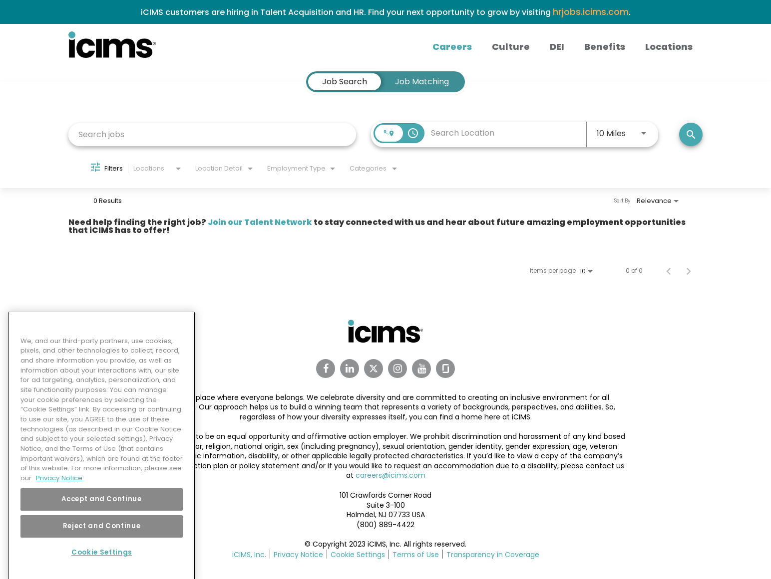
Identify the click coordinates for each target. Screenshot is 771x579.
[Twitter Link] (373, 368)
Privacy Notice (298, 555)
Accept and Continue (101, 513)
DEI (557, 46)
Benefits (604, 46)
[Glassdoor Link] (445, 368)
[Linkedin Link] (349, 368)
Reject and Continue (101, 540)
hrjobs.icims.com (591, 11)
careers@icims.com (390, 475)
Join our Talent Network (260, 222)
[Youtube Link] (421, 368)
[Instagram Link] (397, 368)
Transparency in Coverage (492, 555)
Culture (511, 46)
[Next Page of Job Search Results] (689, 271)
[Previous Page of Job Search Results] (669, 271)
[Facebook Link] (325, 368)
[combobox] (212, 134)
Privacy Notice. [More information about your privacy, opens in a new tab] (60, 492)
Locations (669, 46)
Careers (452, 46)
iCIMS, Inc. (249, 555)
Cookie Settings (358, 555)
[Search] (691, 134)
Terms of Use (415, 555)
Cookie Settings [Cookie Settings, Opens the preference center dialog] (101, 566)
